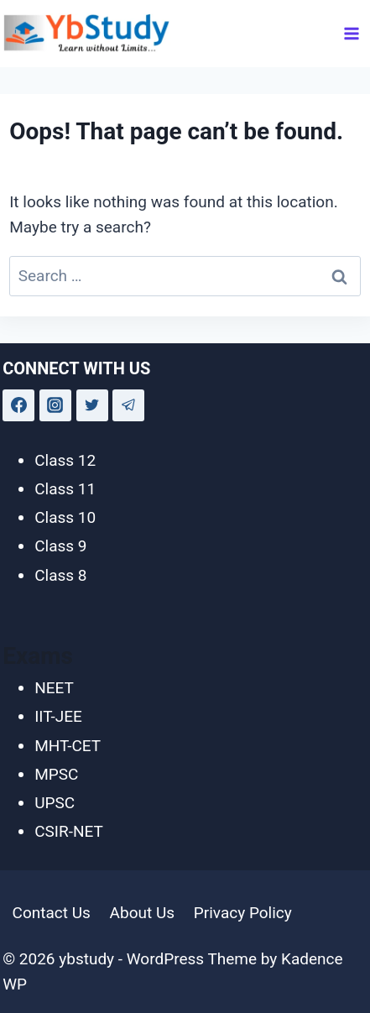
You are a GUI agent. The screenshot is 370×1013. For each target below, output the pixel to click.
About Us (142, 912)
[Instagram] (55, 405)
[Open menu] (351, 33)
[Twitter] (92, 405)
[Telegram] (128, 405)
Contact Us (52, 912)
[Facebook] (18, 405)
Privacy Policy (243, 912)
